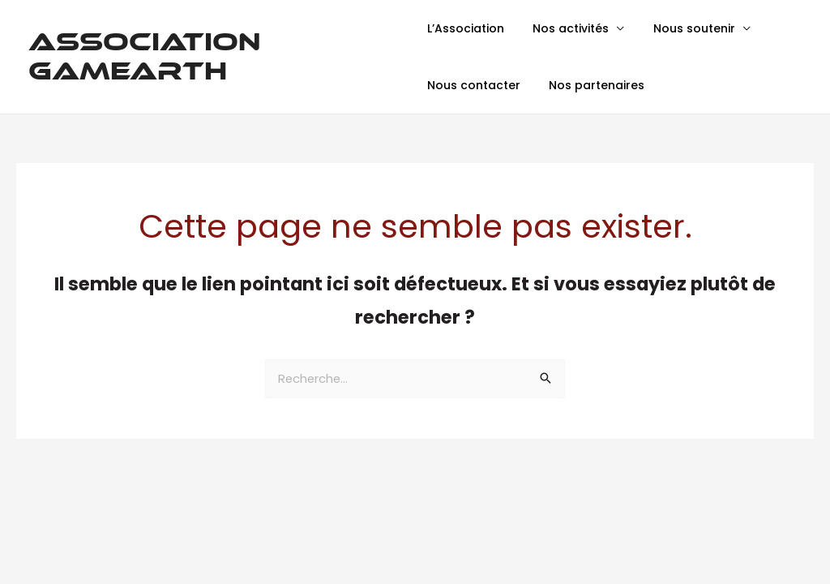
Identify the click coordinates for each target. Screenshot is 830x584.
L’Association (465, 28)
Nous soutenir (682, 28)
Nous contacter (473, 85)
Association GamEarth (144, 57)
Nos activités (565, 28)
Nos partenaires (591, 85)
